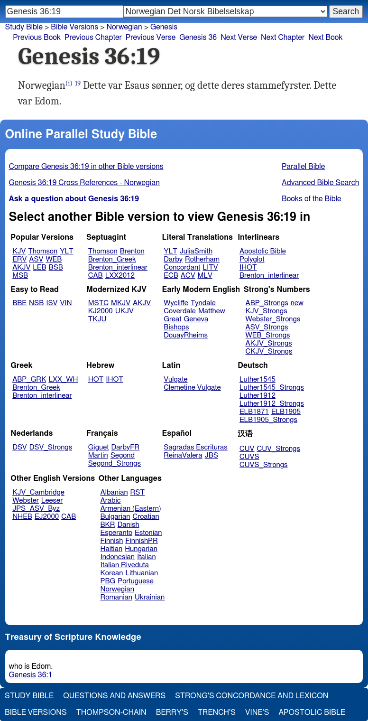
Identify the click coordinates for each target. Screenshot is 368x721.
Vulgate (175, 379)
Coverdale (180, 311)
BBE (19, 303)
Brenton (132, 251)
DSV (19, 447)
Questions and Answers (114, 696)
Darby (173, 259)
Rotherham (202, 259)
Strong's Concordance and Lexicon (251, 696)
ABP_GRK (29, 379)
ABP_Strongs (267, 303)
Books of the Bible (311, 199)
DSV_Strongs (51, 447)
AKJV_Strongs (269, 343)
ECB (171, 275)
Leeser (52, 500)
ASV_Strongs (267, 327)
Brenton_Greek (112, 259)
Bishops (176, 327)
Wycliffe (176, 303)
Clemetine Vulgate (192, 387)
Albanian (114, 492)
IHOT (248, 267)
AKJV (21, 267)
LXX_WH (63, 379)
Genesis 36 (198, 37)
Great (172, 319)
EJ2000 (47, 516)
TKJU (97, 319)
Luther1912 (257, 395)
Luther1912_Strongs (271, 403)
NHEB (22, 516)
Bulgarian (115, 516)
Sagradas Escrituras (195, 447)
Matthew (211, 311)
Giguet (98, 447)
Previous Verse (150, 37)
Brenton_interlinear (117, 267)
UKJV (124, 311)
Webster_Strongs (273, 319)
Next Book (325, 37)
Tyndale (203, 303)
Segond (122, 455)
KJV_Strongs (266, 311)
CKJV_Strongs (269, 351)
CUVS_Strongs (263, 464)
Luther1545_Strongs (271, 387)
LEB (39, 267)
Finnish (112, 540)
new (297, 303)
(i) (69, 83)
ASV (36, 259)
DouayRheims (186, 335)
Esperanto (117, 532)
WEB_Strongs (268, 335)
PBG (108, 581)
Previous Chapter (93, 37)
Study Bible (24, 27)
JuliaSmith (196, 251)
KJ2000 (100, 311)
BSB (56, 267)
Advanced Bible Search (320, 183)
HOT (95, 379)
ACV (188, 275)
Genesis (163, 27)
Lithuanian (141, 573)
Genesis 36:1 (31, 675)
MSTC (98, 303)
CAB (95, 275)
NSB (36, 303)
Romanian (116, 597)
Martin (98, 455)
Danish (128, 524)
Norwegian (117, 589)
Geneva (196, 319)
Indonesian (118, 557)
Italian (146, 557)
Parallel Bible (303, 166)
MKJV (120, 303)
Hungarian (141, 548)
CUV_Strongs (278, 448)
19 (78, 83)
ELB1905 (286, 411)
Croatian (145, 516)
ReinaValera (183, 455)
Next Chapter (282, 37)
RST (137, 492)
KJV (19, 251)
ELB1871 (254, 411)
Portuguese (136, 581)
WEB (54, 259)
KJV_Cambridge (38, 492)
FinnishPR (141, 540)
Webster (25, 500)
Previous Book (37, 37)
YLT (66, 251)
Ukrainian (150, 597)
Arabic (111, 500)
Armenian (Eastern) (131, 508)
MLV (204, 275)
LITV (210, 267)
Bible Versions (74, 27)
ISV (51, 303)
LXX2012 (120, 275)
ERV (19, 259)
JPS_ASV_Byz (36, 508)
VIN (66, 303)
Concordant (182, 267)
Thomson (42, 251)
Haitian (112, 548)
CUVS (249, 456)
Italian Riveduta (125, 565)
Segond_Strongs (114, 463)
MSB (20, 275)
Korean (112, 573)
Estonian (148, 532)
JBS (211, 455)
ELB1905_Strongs (268, 419)
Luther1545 (257, 379)
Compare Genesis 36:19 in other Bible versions (86, 166)
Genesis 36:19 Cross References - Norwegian (84, 183)
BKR (108, 524)
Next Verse (239, 37)
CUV (247, 448)
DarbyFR (125, 447)
